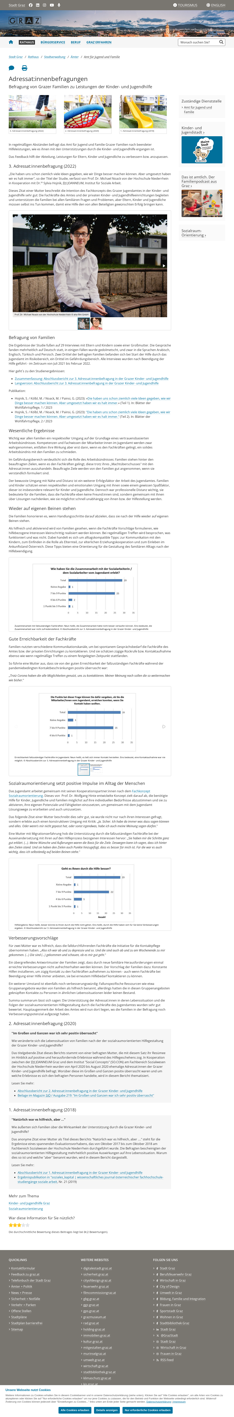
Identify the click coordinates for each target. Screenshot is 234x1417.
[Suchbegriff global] (198, 42)
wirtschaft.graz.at (95, 1366)
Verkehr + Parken (23, 1305)
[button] (218, 5)
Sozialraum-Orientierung (194, 233)
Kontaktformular (23, 1268)
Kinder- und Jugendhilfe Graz (29, 1203)
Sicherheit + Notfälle (25, 1299)
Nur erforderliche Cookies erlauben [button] (148, 1410)
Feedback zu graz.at (25, 1274)
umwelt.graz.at (94, 1360)
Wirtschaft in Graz (173, 1280)
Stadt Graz (17, 5)
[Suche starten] (221, 42)
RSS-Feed (167, 1360)
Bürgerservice (53, 42)
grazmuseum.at (94, 1317)
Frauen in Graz (170, 1305)
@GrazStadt (169, 1335)
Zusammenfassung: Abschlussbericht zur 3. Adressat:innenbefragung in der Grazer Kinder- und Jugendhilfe (91, 379)
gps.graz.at (91, 1311)
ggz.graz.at (91, 1305)
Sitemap (17, 1329)
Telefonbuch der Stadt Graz (31, 1280)
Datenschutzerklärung (158, 1401)
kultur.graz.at (93, 1341)
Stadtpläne (19, 1317)
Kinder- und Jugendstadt (193, 130)
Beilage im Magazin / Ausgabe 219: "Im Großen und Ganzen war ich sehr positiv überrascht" (86, 1095)
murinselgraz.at (94, 1354)
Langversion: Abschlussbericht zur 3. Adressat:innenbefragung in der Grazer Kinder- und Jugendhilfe (87, 383)
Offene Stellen (21, 1311)
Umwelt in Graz (171, 1293)
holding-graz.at (94, 1329)
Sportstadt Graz (171, 1311)
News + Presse (21, 1293)
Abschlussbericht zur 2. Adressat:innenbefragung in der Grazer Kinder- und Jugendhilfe (80, 1091)
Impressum (179, 1401)
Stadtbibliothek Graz (174, 1323)
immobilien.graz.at (96, 1335)
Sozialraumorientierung (26, 1209)
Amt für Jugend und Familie (102, 57)
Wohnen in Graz (171, 1317)
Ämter (75, 57)
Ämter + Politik (21, 1286)
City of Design (169, 1286)
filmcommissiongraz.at (99, 1293)
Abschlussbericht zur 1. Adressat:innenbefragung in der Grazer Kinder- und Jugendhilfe (80, 1173)
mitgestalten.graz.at (97, 1347)
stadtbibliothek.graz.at (99, 1372)
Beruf (76, 42)
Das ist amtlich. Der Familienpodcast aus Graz (199, 181)
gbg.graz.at (91, 1299)
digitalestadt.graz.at (97, 1268)
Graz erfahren (98, 42)
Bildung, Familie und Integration (183, 1299)
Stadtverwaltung (54, 57)
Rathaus (27, 42)
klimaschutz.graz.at (97, 1378)
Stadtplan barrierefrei (26, 1323)
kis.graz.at (90, 1384)
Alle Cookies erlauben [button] (75, 1410)
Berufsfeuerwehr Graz (176, 1274)
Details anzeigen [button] (107, 1410)
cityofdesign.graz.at (97, 1280)
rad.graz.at (91, 1323)
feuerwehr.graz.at (96, 1286)
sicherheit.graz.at (95, 1274)
